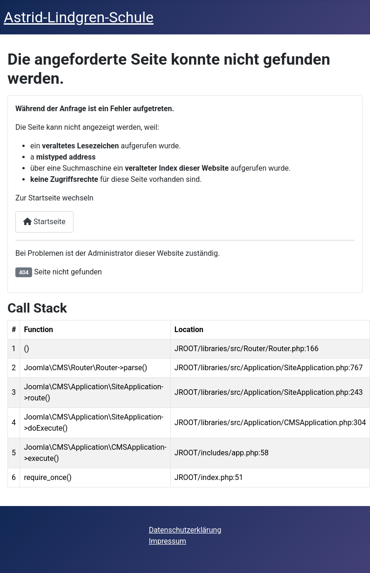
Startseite (44, 221)
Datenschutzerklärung (185, 530)
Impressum (168, 541)
